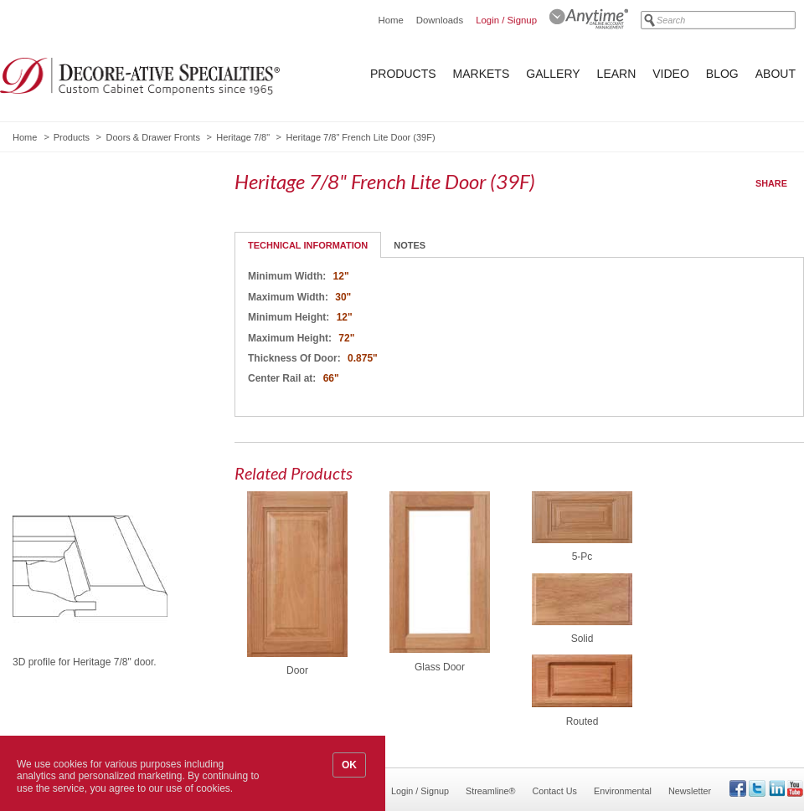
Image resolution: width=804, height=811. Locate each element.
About (775, 73)
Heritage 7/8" (243, 137)
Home (390, 20)
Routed (582, 721)
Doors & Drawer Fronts (152, 137)
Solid (582, 638)
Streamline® (491, 791)
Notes (409, 245)
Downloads (439, 20)
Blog (722, 73)
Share (771, 183)
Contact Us (555, 791)
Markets (481, 73)
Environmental (623, 791)
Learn (616, 73)
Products (403, 73)
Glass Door (440, 667)
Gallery (553, 73)
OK (349, 765)
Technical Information (308, 245)
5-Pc (582, 556)
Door (297, 670)
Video (670, 73)
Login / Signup (506, 20)
